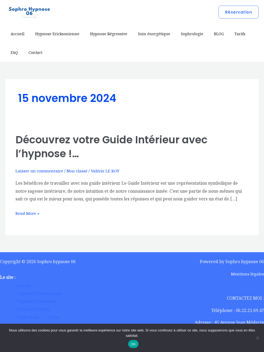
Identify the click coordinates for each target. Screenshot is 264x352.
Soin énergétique (143, 33)
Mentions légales (247, 274)
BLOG (201, 33)
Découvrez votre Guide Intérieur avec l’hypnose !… (115, 146)
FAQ (235, 33)
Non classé (79, 171)
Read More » (28, 212)
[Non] (257, 338)
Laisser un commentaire (40, 171)
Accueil (16, 33)
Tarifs (219, 33)
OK (133, 344)
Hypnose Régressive (100, 33)
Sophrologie (177, 33)
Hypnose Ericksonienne (52, 33)
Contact (16, 52)
